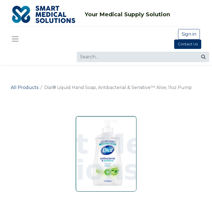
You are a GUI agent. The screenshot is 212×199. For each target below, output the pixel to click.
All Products (24, 87)
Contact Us (188, 44)
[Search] (203, 57)
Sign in (189, 34)
